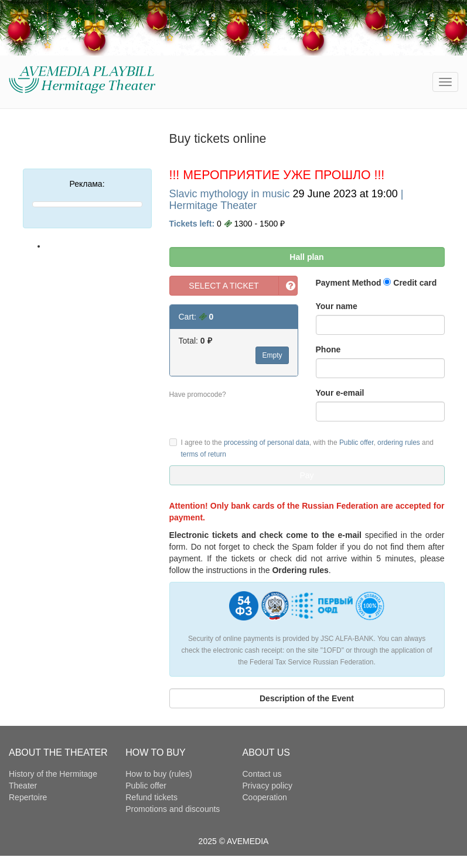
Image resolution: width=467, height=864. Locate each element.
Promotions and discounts (172, 809)
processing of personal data (266, 442)
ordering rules (398, 442)
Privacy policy (268, 785)
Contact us (262, 774)
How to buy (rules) (158, 774)
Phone (328, 349)
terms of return (203, 454)
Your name (336, 306)
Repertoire (28, 797)
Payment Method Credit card (376, 282)
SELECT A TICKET (223, 285)
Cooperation (265, 797)
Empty (272, 355)
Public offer (356, 442)
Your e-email (340, 392)
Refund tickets (151, 797)
